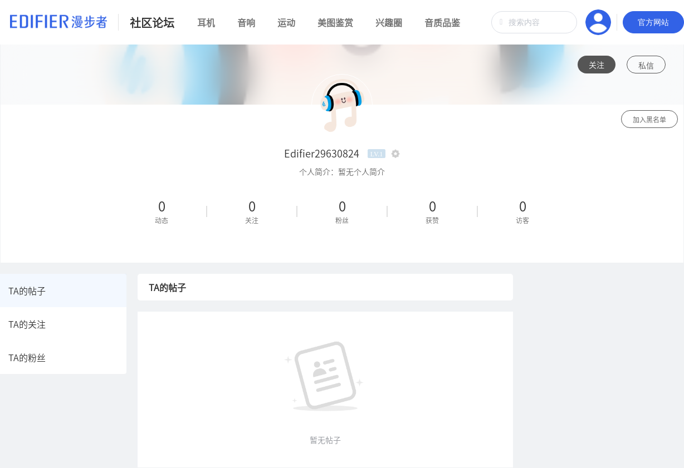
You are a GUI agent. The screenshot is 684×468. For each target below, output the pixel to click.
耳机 (206, 22)
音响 (246, 22)
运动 (286, 22)
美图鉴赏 (335, 22)
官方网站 (653, 22)
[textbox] (534, 22)
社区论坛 (152, 22)
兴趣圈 (388, 22)
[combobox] (534, 22)
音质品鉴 (442, 22)
